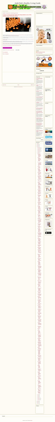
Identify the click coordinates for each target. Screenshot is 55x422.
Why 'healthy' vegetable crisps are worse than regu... (39, 363)
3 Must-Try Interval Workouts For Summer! (39, 216)
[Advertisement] (18, 77)
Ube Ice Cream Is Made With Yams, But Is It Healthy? (39, 310)
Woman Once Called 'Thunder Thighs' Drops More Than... (39, 212)
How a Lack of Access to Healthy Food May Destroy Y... (39, 289)
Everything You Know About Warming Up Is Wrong (39, 234)
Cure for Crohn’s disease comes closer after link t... (39, 332)
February (39, 398)
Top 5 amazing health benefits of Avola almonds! (39, 359)
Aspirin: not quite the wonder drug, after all (39, 285)
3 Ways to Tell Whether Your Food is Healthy (39, 370)
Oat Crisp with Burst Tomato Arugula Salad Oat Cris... (39, 256)
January (39, 399)
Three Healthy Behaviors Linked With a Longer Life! (39, 221)
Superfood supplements (39, 218)
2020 (37, 143)
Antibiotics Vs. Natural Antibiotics (39, 392)
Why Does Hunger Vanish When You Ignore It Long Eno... (39, 208)
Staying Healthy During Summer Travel (39, 366)
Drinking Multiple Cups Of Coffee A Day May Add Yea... (39, 263)
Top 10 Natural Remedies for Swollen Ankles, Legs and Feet (39, 79)
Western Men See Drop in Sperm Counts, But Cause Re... (39, 177)
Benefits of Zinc (39, 329)
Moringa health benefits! (39, 304)
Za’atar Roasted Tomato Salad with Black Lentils (39, 183)
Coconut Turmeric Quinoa (39, 167)
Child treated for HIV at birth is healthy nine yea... (39, 203)
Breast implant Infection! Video (39, 246)
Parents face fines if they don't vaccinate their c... (39, 278)
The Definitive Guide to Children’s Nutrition (39, 243)
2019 (37, 144)
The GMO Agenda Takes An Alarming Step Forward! (39, 230)
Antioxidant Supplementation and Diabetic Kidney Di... (39, 270)
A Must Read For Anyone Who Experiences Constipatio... (39, 251)
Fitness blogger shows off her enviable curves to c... (39, 320)
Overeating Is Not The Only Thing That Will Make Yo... (39, 155)
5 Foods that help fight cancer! (39, 224)
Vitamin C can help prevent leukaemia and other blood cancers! (39, 131)
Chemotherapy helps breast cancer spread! (39, 314)
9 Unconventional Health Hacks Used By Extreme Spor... (39, 164)
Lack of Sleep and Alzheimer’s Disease (39, 389)
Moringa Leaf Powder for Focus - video (39, 196)
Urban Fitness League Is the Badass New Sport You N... (39, 336)
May (38, 395)
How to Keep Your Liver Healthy (39, 292)
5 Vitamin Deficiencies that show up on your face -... (39, 324)
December (39, 147)
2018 (37, 145)
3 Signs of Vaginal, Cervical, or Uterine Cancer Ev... (39, 187)
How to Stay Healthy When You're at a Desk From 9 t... (39, 306)
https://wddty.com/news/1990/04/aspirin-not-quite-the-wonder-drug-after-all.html (12, 45)
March (38, 397)
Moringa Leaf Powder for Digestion (39, 248)
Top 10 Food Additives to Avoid (39, 327)
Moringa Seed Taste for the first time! (39, 356)
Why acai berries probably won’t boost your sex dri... (39, 382)
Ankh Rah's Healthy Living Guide (27, 3)
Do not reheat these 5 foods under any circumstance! (39, 97)
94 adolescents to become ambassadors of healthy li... (39, 274)
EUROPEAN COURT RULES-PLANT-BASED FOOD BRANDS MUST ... (39, 352)
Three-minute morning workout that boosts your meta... (39, 386)
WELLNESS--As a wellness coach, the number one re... (39, 378)
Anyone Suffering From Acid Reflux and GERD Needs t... (39, 159)
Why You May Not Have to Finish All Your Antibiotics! (39, 173)
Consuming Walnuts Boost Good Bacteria (39, 190)
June (38, 394)
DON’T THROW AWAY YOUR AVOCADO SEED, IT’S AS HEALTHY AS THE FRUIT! (39, 112)
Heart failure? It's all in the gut (39, 237)
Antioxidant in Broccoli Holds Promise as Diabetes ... (39, 339)
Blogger (31, 420)
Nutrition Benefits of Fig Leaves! (39, 348)
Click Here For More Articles (7, 47)
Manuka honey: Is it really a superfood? (39, 295)
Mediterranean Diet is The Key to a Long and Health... (39, 317)
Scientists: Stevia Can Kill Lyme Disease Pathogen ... (39, 239)
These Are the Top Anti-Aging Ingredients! (39, 259)
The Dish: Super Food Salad (39, 227)
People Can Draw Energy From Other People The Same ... (39, 267)
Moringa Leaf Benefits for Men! (39, 193)
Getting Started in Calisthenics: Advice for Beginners (39, 282)
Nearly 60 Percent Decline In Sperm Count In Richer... (39, 200)
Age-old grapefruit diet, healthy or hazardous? (39, 297)
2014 (37, 403)
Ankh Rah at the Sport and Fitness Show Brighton (39, 301)
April (38, 396)
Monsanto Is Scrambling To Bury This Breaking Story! (39, 108)
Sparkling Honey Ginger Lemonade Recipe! (39, 170)
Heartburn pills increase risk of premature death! (39, 345)
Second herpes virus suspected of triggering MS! (39, 118)
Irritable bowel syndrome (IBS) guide (39, 343)
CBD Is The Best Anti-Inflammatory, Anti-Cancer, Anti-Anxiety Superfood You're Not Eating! (39, 124)
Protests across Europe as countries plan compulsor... (39, 374)
